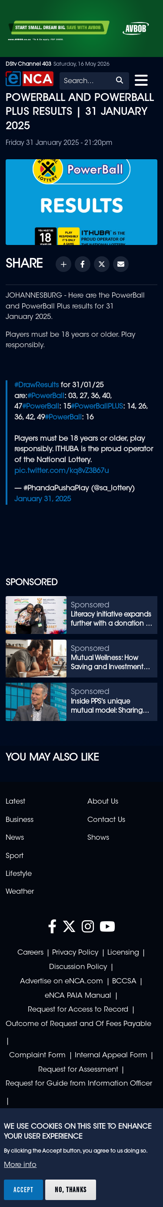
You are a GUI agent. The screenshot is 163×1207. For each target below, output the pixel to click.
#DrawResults (36, 385)
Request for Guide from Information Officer (79, 1083)
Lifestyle (19, 874)
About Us (102, 801)
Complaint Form (37, 1055)
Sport (14, 856)
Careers (30, 952)
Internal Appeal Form (111, 1055)
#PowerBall (45, 396)
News (15, 838)
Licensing (123, 952)
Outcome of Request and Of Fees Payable (78, 1024)
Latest (15, 801)
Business (19, 820)
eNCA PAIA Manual (78, 995)
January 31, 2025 (42, 499)
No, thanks (70, 1189)
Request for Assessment (78, 1069)
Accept (23, 1189)
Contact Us (106, 820)
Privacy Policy (75, 952)
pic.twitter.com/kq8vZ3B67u (61, 471)
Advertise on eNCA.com (61, 981)
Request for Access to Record (78, 1009)
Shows (98, 838)
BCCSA (124, 981)
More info (20, 1165)
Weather (20, 891)
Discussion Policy (78, 967)
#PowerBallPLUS (97, 406)
